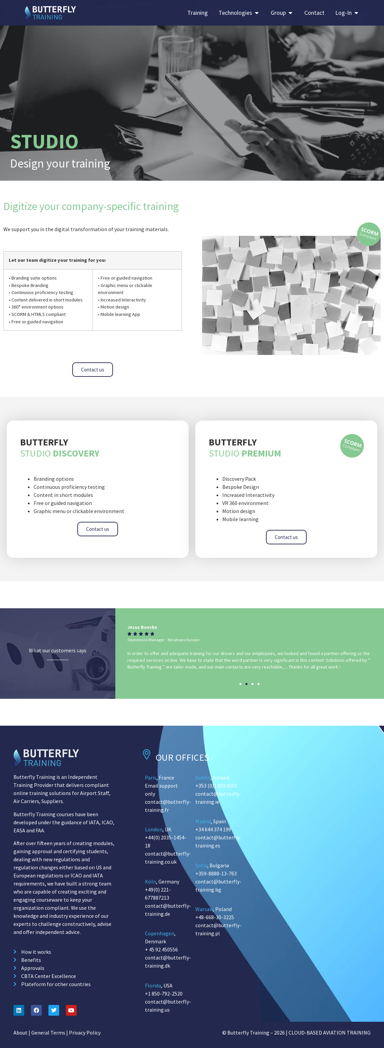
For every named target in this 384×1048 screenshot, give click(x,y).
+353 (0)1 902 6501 (216, 785)
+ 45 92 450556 (161, 949)
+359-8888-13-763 (216, 873)
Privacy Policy (85, 1032)
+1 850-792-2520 (164, 993)
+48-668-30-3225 (214, 917)
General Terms (48, 1032)
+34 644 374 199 (213, 829)
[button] (240, 684)
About (20, 1032)
